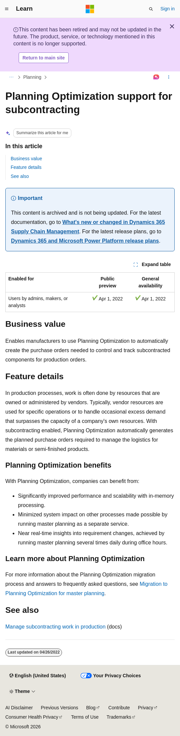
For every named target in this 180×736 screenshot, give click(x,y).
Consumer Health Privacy (31, 717)
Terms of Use (84, 717)
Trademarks (119, 717)
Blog (91, 707)
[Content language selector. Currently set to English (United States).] (37, 676)
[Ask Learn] (156, 77)
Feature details (26, 167)
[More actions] (169, 77)
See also (20, 176)
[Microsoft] (90, 9)
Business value (26, 158)
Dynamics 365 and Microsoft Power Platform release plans (85, 241)
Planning (32, 77)
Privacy (145, 707)
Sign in (167, 8)
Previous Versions (59, 707)
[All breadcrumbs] (11, 77)
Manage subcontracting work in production (55, 627)
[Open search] (151, 9)
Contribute (119, 707)
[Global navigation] (6, 9)
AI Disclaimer (19, 707)
